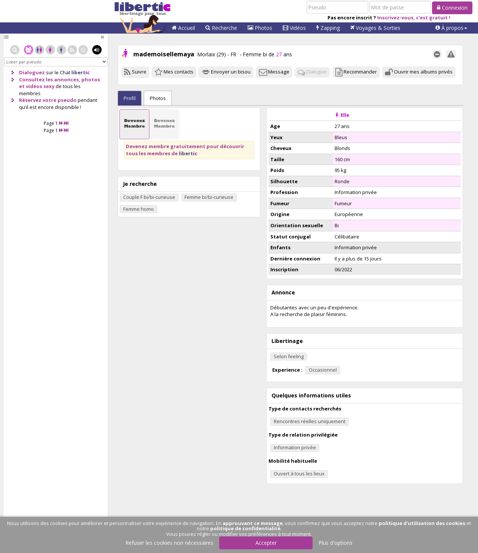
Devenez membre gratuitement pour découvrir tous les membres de (185, 150)
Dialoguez (32, 72)
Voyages (375, 27)
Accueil (183, 27)
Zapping (328, 27)
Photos (260, 27)
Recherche (221, 27)
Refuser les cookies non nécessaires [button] (169, 542)
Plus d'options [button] (336, 542)
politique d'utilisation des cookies (422, 523)
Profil (130, 98)
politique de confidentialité (245, 528)
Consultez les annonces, (49, 79)
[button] (451, 28)
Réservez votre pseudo (48, 100)
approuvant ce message (253, 523)
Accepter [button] (266, 542)
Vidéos (294, 27)
